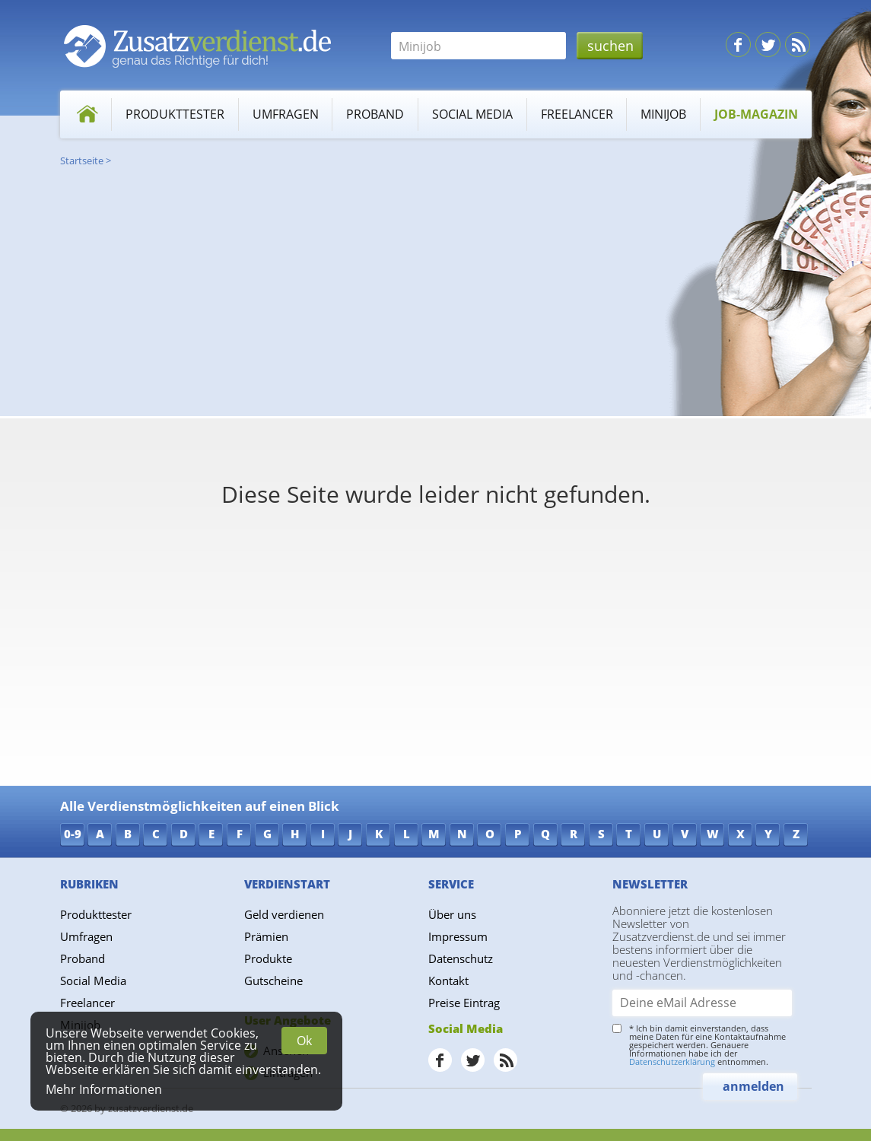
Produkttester (175, 114)
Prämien (266, 936)
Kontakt (448, 980)
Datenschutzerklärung (672, 1061)
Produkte (268, 958)
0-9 (72, 833)
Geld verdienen (284, 914)
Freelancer (577, 114)
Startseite (81, 160)
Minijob (663, 114)
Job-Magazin (756, 114)
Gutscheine (273, 980)
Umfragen (286, 114)
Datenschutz (460, 958)
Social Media (472, 114)
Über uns (452, 914)
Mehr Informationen (104, 1089)
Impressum (458, 936)
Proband (375, 114)
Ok (304, 1040)
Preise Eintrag (464, 1002)
